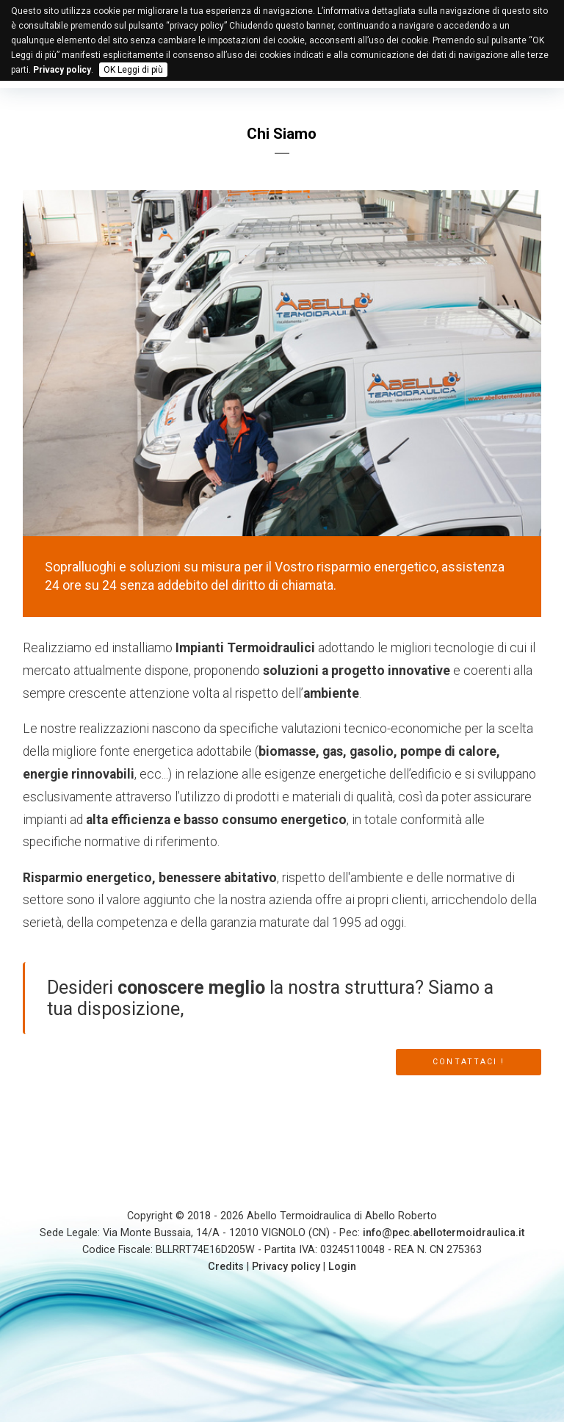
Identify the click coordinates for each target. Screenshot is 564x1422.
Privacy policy (286, 1266)
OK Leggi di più (133, 70)
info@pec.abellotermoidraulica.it (443, 1233)
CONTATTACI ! (469, 1061)
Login (342, 1266)
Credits (226, 1266)
